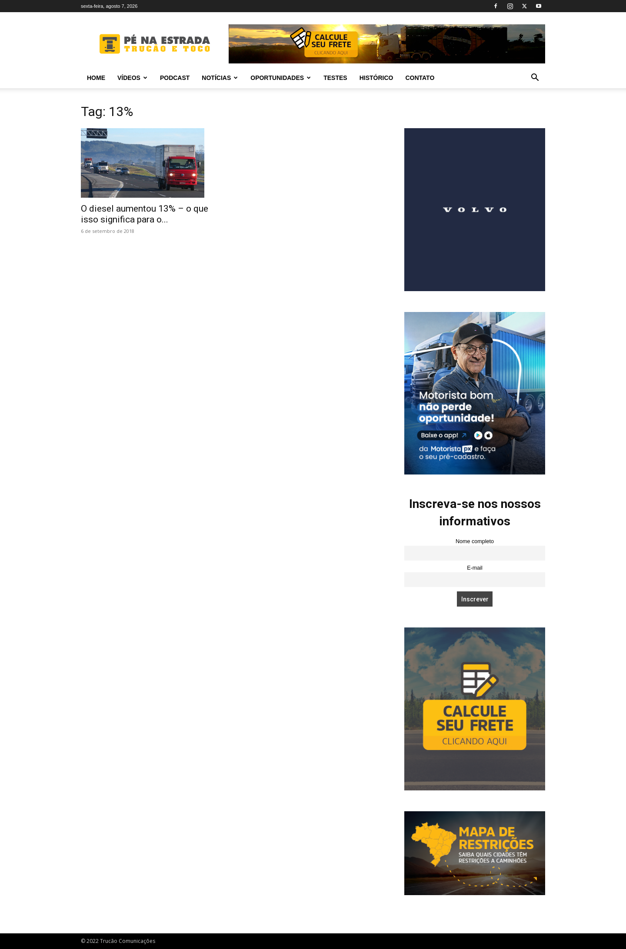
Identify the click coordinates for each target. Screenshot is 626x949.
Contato (419, 77)
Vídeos (132, 77)
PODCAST (175, 77)
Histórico (376, 77)
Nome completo (475, 541)
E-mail (475, 568)
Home (96, 77)
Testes (335, 77)
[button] (534, 78)
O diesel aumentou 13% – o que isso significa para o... (144, 214)
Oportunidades (280, 77)
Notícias (220, 77)
